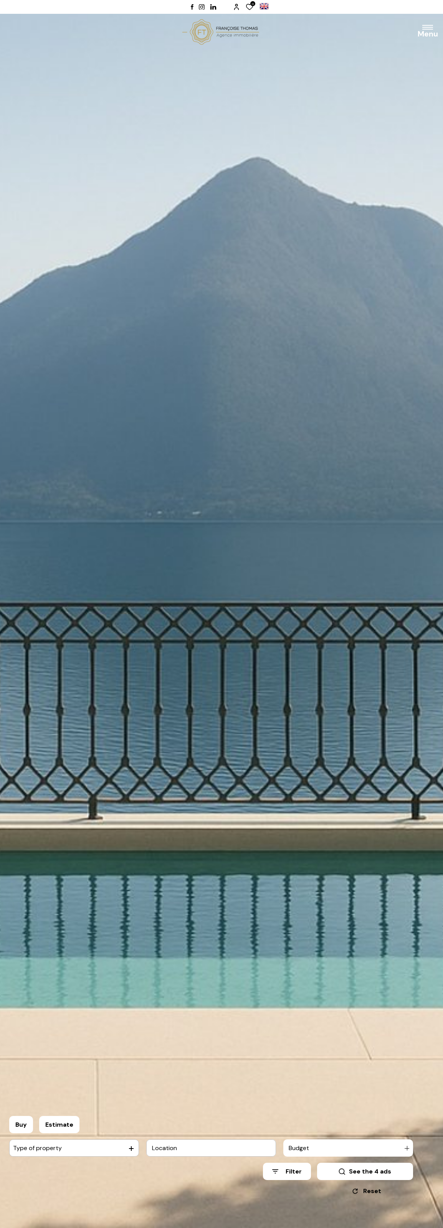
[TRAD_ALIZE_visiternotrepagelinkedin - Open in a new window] (213, 7)
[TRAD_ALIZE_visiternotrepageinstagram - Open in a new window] (202, 7)
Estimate (59, 1125)
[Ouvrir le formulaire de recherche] (287, 1171)
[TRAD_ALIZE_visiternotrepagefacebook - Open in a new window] (192, 7)
